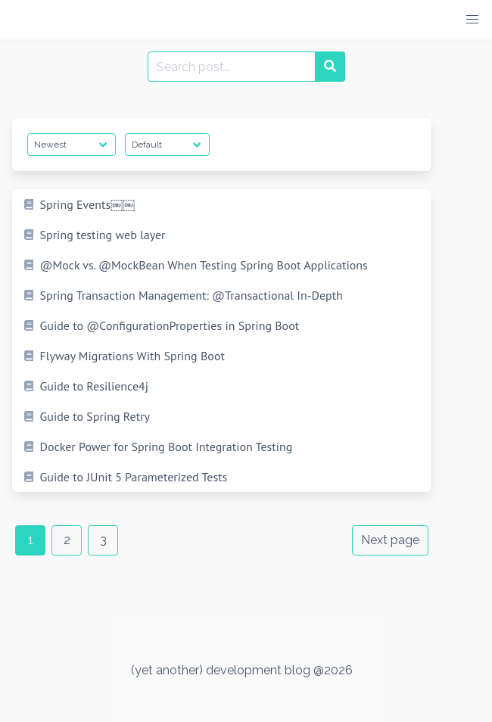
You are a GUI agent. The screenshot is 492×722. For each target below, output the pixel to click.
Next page (390, 540)
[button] (472, 19)
